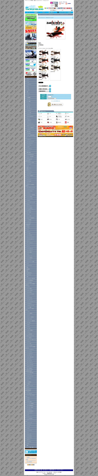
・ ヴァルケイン (28, 139)
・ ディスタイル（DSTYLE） (31, 278)
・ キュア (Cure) (28, 181)
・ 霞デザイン (28, 169)
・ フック (27, 88)
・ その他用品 (28, 97)
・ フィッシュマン (29, 351)
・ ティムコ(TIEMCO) (29, 280)
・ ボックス (28, 93)
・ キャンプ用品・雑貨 (29, 447)
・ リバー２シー (28, 424)
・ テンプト (28, 295)
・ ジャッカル (28, 233)
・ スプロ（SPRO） (29, 252)
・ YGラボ (27, 443)
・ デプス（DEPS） (29, 288)
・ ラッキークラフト (29, 412)
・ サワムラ (28, 214)
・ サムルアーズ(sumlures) (30, 217)
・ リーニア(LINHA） (29, 418)
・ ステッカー (28, 99)
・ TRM (27, 276)
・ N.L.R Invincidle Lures (30, 154)
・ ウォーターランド (29, 143)
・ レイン (27, 432)
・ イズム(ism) (28, 133)
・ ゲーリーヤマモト (29, 191)
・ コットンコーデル (29, 198)
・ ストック (28, 244)
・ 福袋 (27, 445)
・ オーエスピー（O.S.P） (30, 162)
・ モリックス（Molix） (30, 407)
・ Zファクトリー (29, 259)
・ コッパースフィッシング (30, 202)
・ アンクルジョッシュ (29, 123)
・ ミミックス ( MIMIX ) (30, 403)
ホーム (40, 14)
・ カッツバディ (28, 164)
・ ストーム (28, 246)
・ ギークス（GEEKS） (30, 175)
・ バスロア (28, 324)
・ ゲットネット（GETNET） (31, 194)
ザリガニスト (51, 14)
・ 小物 (27, 91)
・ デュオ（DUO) (29, 292)
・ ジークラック (28, 221)
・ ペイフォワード (29, 374)
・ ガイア (27, 166)
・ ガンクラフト (28, 173)
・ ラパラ (27, 414)
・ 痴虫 (27, 267)
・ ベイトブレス (28, 378)
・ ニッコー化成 (28, 307)
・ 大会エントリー (29, 78)
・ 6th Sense (28, 225)
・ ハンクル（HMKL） (29, 330)
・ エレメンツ (28, 150)
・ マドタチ (28, 397)
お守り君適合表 (29, 461)
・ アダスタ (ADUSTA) (29, 116)
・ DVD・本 (28, 106)
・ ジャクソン (28, 231)
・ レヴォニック (28, 434)
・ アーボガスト (28, 110)
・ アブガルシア (28, 120)
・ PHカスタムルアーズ (30, 335)
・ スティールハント (29, 242)
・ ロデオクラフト (29, 437)
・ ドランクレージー (29, 299)
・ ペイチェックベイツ (29, 376)
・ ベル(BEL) (28, 383)
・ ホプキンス (28, 391)
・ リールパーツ (28, 84)
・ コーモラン (28, 200)
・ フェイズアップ (29, 355)
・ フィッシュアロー (29, 345)
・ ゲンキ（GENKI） (29, 196)
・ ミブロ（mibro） (29, 401)
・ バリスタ (28, 326)
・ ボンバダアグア (29, 393)
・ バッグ (27, 95)
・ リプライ (28, 428)
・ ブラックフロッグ (29, 362)
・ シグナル (28, 227)
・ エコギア (28, 146)
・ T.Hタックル (28, 274)
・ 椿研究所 (28, 269)
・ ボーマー (28, 387)
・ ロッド (27, 80)
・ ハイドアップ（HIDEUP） (30, 320)
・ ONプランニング (29, 158)
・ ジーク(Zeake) (28, 219)
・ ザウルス (28, 204)
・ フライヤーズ (28, 358)
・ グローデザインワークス (30, 187)
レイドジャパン (45, 14)
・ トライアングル (29, 297)
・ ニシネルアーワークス (30, 305)
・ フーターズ (28, 341)
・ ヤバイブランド (29, 409)
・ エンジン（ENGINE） (30, 156)
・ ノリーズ (28, 315)
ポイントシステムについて (31, 460)
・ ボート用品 (28, 101)
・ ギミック (28, 177)
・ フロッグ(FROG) (29, 368)
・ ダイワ (27, 263)
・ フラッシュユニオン (29, 364)
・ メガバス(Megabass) (29, 405)
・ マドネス (28, 399)
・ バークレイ (28, 332)
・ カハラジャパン (29, 171)
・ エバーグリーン (29, 148)
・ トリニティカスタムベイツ (31, 301)
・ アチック (28, 118)
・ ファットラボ (28, 343)
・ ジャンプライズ (29, 235)
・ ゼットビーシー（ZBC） (30, 261)
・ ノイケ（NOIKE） (29, 313)
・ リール (27, 82)
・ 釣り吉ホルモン (29, 272)
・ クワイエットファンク (30, 189)
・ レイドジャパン (29, 430)
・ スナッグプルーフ (29, 250)
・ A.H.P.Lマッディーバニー (30, 125)
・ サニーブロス (28, 212)
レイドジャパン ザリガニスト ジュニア (61, 14)
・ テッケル (28, 286)
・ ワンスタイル (28, 441)
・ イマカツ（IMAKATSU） (30, 135)
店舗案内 (28, 457)
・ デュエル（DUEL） (29, 290)
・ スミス (27, 254)
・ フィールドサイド (29, 353)
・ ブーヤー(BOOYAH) (29, 372)
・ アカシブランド (29, 108)
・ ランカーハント (29, 416)
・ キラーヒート (28, 179)
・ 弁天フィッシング (29, 385)
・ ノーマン (28, 311)
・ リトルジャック (29, 422)
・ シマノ (27, 229)
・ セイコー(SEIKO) (29, 257)
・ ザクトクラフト (29, 206)
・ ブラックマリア (29, 360)
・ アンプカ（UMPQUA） (30, 127)
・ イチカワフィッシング (30, 129)
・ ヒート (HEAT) (29, 337)
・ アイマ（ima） (29, 112)
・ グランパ (28, 183)
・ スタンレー (28, 240)
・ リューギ (28, 426)
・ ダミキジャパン (29, 265)
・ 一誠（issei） (28, 131)
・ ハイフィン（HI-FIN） (30, 317)
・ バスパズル (28, 322)
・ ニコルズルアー (29, 303)
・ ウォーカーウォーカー (30, 141)
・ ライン (27, 86)
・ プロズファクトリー (29, 366)
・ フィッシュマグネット (30, 349)
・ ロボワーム (28, 439)
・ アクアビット (28, 114)
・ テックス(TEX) (29, 282)
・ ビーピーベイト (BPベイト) (31, 339)
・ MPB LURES (28, 152)
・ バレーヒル (28, 328)
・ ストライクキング (29, 248)
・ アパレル (28, 103)
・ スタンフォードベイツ (30, 237)
